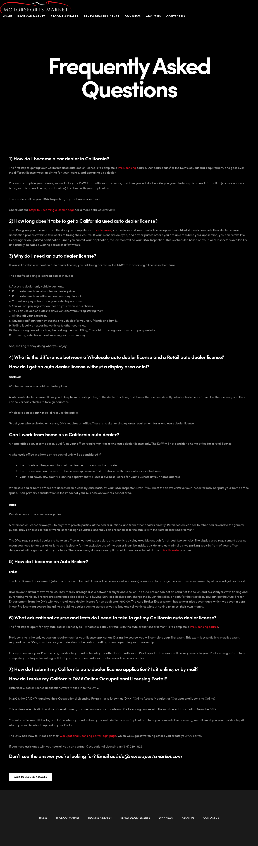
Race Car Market (31, 16)
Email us (139, 755)
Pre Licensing (127, 167)
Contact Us (175, 16)
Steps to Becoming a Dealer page (52, 209)
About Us (153, 16)
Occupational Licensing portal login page (88, 735)
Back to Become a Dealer (30, 777)
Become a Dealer (64, 16)
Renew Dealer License (101, 16)
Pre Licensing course (204, 626)
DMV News (133, 16)
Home (7, 16)
